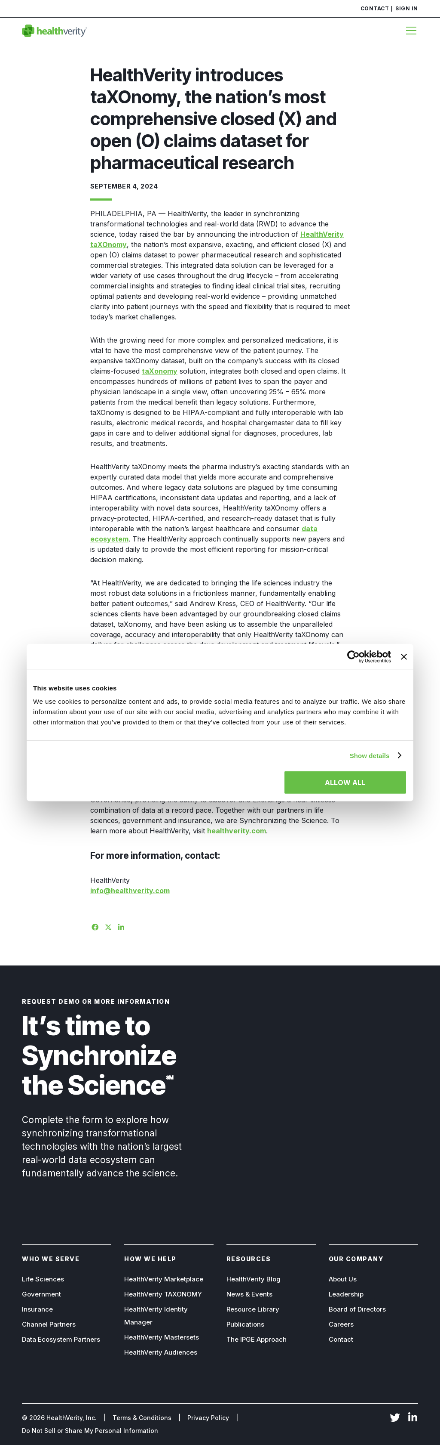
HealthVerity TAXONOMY (163, 1294)
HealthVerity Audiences (160, 1352)
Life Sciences (43, 1279)
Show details (370, 755)
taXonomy (159, 371)
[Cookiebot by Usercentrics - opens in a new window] (353, 656)
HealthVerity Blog (253, 1279)
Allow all (345, 782)
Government (41, 1294)
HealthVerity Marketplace (163, 1279)
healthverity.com (236, 830)
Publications (245, 1324)
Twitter (395, 1418)
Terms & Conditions (142, 1417)
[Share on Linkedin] (120, 925)
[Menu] (407, 30)
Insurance (37, 1309)
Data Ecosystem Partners (61, 1339)
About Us (343, 1279)
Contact (375, 8)
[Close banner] (404, 656)
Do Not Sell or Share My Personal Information (90, 1430)
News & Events (249, 1294)
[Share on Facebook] (93, 925)
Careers (341, 1324)
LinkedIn (413, 1418)
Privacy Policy (208, 1417)
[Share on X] (107, 925)
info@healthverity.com (130, 890)
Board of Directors (357, 1309)
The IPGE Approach (256, 1339)
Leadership (346, 1294)
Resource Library (252, 1309)
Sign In (406, 8)
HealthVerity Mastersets (161, 1337)
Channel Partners (49, 1324)
